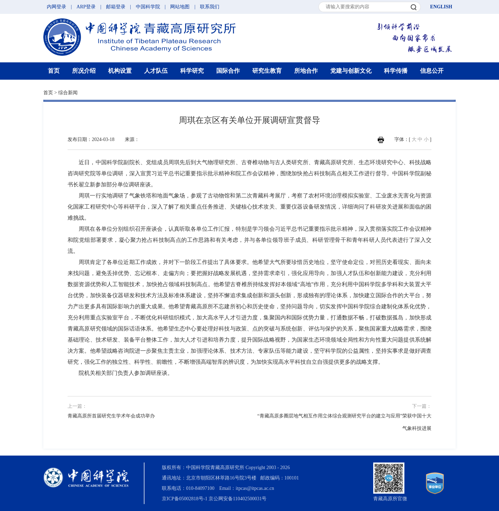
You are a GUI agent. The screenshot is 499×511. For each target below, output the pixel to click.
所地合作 (306, 71)
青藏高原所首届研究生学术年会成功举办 (111, 416)
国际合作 (228, 71)
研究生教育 (267, 71)
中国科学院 (148, 6)
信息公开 (432, 71)
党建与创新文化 (350, 71)
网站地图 (180, 6)
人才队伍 (156, 71)
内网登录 (56, 6)
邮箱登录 (115, 6)
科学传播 (396, 71)
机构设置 (120, 71)
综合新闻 (68, 92)
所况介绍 (84, 71)
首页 (54, 71)
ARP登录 (86, 6)
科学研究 (192, 71)
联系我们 (209, 6)
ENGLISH (441, 6)
